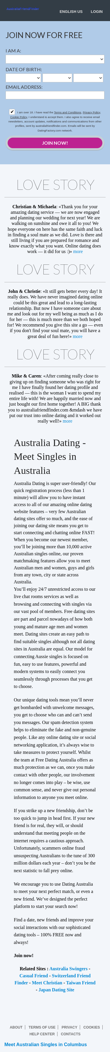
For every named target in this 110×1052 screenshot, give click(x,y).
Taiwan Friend (80, 982)
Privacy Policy (91, 112)
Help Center (42, 1034)
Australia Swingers (68, 968)
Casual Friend (33, 975)
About (16, 1027)
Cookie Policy (18, 117)
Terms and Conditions (67, 112)
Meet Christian (47, 982)
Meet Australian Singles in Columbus (45, 1044)
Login (97, 11)
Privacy (69, 1027)
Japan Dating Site (56, 989)
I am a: (13, 50)
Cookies (91, 1027)
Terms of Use (42, 1027)
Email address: (24, 87)
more (78, 251)
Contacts (70, 1034)
